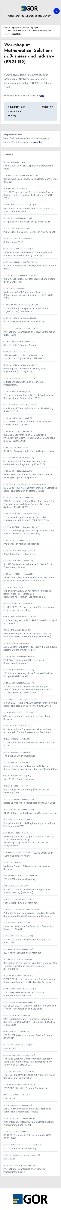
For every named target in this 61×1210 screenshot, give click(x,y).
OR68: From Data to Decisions (19, 554)
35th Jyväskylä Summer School (19, 345)
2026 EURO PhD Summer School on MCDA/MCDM (29, 232)
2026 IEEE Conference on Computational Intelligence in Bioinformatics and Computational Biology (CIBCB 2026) (29, 438)
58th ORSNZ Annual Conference (20, 902)
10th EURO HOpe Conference (18, 779)
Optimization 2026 (13, 242)
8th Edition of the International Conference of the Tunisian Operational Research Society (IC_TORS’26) (30, 966)
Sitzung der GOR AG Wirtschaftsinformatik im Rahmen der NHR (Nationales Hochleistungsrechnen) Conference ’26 (27, 594)
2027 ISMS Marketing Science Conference (25, 1088)
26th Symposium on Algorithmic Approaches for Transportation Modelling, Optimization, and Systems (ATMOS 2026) (28, 504)
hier (42, 95)
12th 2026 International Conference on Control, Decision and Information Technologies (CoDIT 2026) (28, 195)
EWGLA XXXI (9, 1048)
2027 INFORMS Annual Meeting (19, 1148)
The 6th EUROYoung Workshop (19, 756)
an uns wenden (34, 142)
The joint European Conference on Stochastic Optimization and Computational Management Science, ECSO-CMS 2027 (27, 1061)
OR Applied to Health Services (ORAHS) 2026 (26, 221)
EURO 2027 (9, 1098)
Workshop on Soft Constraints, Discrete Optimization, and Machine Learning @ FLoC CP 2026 (28, 295)
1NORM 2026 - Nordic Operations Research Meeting (30, 813)
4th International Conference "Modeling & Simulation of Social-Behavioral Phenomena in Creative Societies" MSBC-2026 (28, 689)
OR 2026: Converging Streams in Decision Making (29, 451)
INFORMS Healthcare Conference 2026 (23, 321)
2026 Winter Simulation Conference (22, 952)
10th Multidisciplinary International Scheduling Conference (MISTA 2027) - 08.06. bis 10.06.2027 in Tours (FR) (29, 1022)
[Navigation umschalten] (3, 11)
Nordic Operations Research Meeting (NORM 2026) (29, 803)
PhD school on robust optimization (21, 544)
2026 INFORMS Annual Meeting (19, 879)
